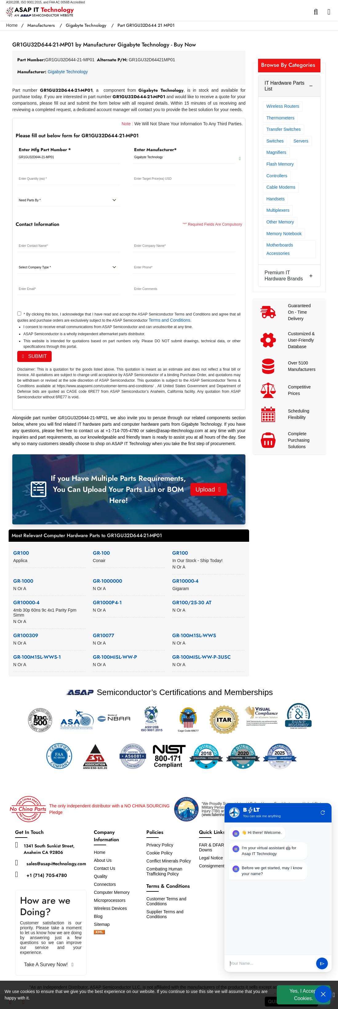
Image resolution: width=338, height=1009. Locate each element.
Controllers (276, 175)
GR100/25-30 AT (192, 602)
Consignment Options (220, 865)
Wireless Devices (110, 908)
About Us (103, 860)
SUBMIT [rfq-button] (34, 356)
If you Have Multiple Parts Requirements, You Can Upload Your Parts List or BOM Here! (118, 489)
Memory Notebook (283, 233)
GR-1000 (23, 581)
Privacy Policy (159, 844)
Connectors (105, 884)
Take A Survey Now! (49, 964)
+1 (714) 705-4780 (46, 875)
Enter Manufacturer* (155, 150)
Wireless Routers (282, 106)
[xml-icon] (99, 932)
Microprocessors (109, 900)
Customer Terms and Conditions (166, 901)
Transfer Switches (283, 129)
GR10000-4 (185, 581)
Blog (98, 916)
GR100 (21, 553)
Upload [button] (208, 489)
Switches (275, 141)
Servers (300, 141)
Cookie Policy (159, 852)
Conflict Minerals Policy (168, 860)
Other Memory (280, 221)
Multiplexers (277, 210)
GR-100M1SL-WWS (194, 635)
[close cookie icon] (334, 994)
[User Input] (271, 963)
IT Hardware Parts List (284, 85)
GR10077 (103, 635)
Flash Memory (280, 164)
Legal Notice (211, 857)
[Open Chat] (323, 994)
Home (12, 25)
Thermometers (280, 117)
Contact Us (104, 868)
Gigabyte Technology (86, 25)
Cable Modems (280, 187)
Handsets (275, 198)
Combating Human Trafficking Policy (164, 871)
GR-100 (101, 553)
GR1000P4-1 (107, 602)
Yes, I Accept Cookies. (303, 994)
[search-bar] (317, 12)
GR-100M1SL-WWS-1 (37, 657)
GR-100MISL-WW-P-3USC (201, 657)
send (322, 963)
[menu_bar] (330, 12)
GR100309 (25, 635)
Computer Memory (111, 892)
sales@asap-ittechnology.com (56, 863)
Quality (100, 876)
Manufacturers (41, 25)
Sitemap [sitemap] (104, 924)
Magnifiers (276, 152)
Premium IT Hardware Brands (283, 275)
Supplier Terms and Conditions (164, 914)
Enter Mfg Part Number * (45, 150)
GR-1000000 (107, 581)
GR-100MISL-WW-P (115, 657)
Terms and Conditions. (170, 320)
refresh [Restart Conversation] (323, 812)
